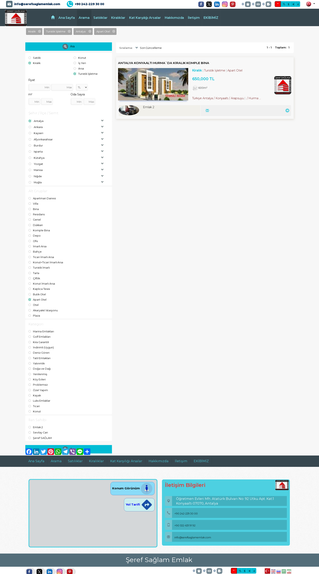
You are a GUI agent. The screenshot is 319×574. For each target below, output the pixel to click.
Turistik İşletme (86, 73)
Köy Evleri (37, 372)
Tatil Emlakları (40, 351)
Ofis (33, 237)
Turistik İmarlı (39, 263)
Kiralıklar (118, 18)
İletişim (194, 18)
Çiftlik (34, 273)
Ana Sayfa (66, 18)
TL (284, 4)
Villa (33, 201)
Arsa (79, 68)
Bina (34, 206)
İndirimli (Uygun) (41, 341)
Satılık (35, 57)
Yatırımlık (37, 356)
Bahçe (35, 248)
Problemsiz (38, 377)
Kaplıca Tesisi (39, 284)
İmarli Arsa (37, 242)
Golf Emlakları (40, 331)
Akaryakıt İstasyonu (43, 304)
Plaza (34, 310)
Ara (68, 46)
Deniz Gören (39, 346)
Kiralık (35, 63)
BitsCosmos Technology (81, 571)
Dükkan (36, 222)
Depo (35, 232)
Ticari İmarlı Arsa (41, 253)
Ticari (34, 398)
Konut (80, 57)
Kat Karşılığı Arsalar (145, 18)
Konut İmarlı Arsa (42, 279)
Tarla (34, 268)
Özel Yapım (38, 382)
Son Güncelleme (148, 48)
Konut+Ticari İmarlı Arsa (46, 258)
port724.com (29, 571)
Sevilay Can (38, 424)
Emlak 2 (36, 419)
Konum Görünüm (132, 480)
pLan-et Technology (122, 571)
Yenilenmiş (38, 367)
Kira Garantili (39, 336)
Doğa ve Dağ (40, 362)
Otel (34, 299)
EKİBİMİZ (211, 18)
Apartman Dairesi (42, 196)
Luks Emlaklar (40, 393)
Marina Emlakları (41, 326)
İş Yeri (80, 63)
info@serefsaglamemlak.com (37, 4)
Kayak (35, 387)
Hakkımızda (174, 18)
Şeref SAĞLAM (40, 429)
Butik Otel (37, 289)
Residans (37, 211)
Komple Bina (39, 227)
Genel (35, 217)
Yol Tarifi (139, 496)
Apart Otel (38, 294)
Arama (84, 18)
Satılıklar (100, 18)
